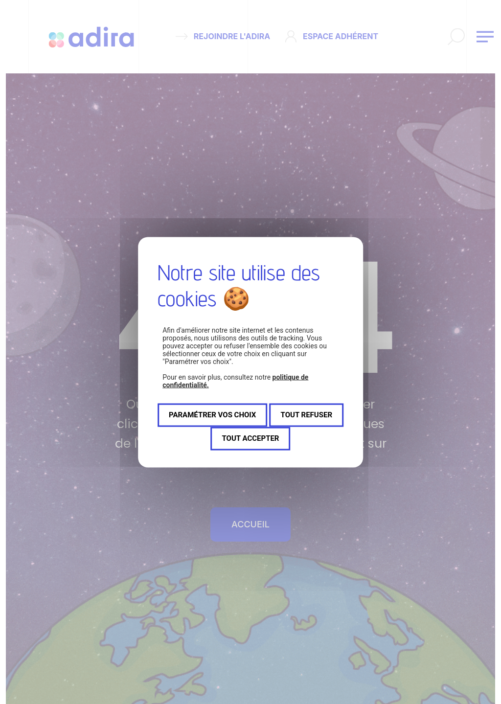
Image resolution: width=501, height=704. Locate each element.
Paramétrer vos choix (212, 414)
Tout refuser (306, 414)
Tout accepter (250, 438)
